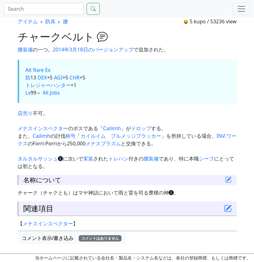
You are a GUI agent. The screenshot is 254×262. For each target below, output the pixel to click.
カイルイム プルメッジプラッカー (121, 135)
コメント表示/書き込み (72, 238)
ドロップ (141, 128)
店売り (25, 113)
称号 (70, 135)
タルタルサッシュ (38, 158)
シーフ (206, 158)
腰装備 (25, 49)
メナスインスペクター (43, 128)
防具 (50, 21)
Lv (28, 92)
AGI (58, 77)
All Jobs (50, 92)
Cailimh (112, 128)
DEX (42, 77)
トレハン (118, 158)
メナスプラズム (103, 143)
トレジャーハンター (48, 85)
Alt (28, 70)
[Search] (44, 9)
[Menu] (241, 9)
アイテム (28, 21)
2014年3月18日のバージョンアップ (93, 49)
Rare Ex (42, 70)
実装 (88, 158)
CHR (75, 77)
